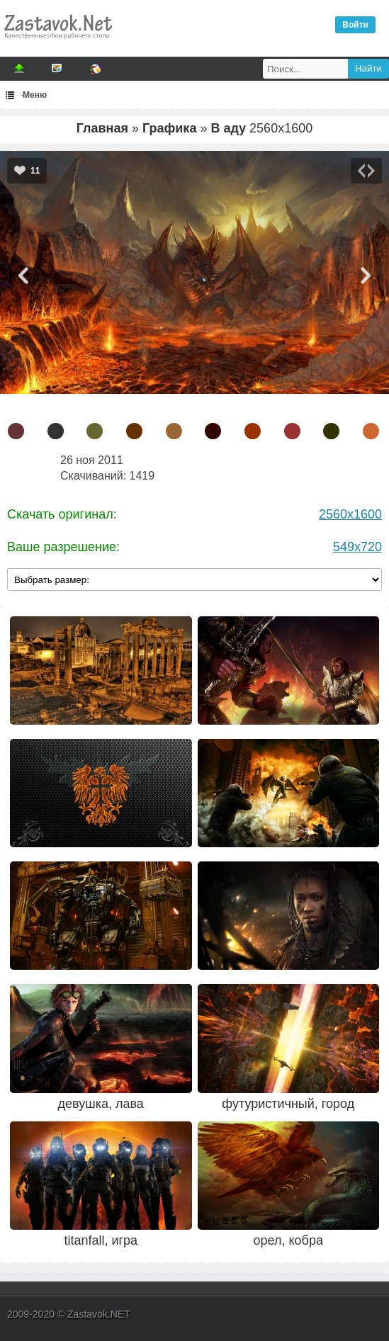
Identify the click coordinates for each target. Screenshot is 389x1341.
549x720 (357, 547)
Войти (355, 25)
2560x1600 (350, 514)
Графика (169, 128)
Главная (102, 128)
